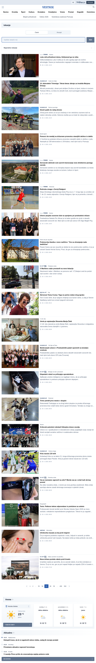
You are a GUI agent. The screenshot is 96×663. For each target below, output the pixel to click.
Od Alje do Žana (52, 345)
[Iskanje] (43, 40)
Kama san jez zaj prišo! (46, 239)
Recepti (59, 32)
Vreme (8, 599)
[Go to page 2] (33, 586)
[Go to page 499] (61, 586)
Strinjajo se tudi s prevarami (55, 372)
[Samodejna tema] (73, 2)
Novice (51, 160)
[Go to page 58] (50, 586)
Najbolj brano (11, 637)
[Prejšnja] (27, 586)
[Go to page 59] (54, 586)
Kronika (10, 651)
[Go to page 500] (65, 586)
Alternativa (49, 530)
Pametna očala (52, 477)
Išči (90, 40)
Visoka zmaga (52, 451)
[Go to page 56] (42, 586)
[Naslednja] (69, 586)
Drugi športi (43, 504)
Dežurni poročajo (53, 107)
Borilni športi (43, 134)
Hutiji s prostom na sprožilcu (55, 556)
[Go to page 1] (30, 586)
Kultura (51, 54)
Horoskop (10, 644)
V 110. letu (43, 319)
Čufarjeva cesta (52, 266)
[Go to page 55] (38, 586)
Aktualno (8, 633)
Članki (37, 32)
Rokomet (51, 186)
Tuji (49, 292)
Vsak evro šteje (52, 81)
